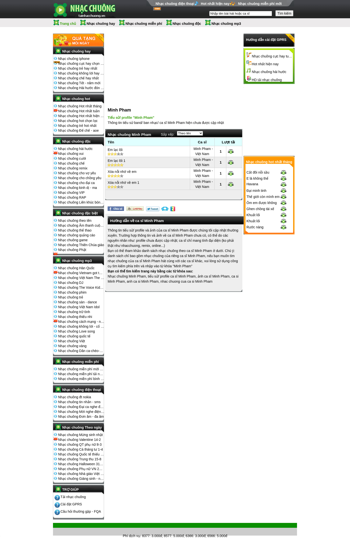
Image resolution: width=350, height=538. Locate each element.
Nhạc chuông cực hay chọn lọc (81, 63)
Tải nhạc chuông (73, 497)
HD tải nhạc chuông (267, 80)
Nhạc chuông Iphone (73, 59)
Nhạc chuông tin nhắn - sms (79, 402)
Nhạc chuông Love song (76, 331)
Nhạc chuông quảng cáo (76, 235)
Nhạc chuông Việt (71, 341)
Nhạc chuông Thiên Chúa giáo (81, 245)
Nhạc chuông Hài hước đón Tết (81, 88)
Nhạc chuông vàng (72, 346)
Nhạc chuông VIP (71, 193)
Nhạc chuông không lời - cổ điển (81, 326)
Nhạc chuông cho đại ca (76, 183)
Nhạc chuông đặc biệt (80, 213)
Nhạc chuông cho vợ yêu (77, 173)
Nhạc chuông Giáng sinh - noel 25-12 (81, 479)
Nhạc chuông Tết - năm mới (79, 83)
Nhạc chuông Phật (72, 250)
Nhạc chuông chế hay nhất (78, 78)
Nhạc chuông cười (72, 158)
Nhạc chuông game (73, 240)
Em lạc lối (115, 145)
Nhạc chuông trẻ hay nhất (77, 68)
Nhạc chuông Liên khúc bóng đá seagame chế (81, 202)
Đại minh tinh (256, 271)
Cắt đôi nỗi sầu (257, 252)
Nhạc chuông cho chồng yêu (79, 178)
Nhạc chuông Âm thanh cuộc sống (81, 225)
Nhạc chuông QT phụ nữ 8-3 (80, 444)
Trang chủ (68, 24)
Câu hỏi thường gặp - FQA (81, 511)
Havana (252, 264)
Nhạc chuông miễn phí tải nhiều (81, 374)
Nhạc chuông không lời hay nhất (81, 73)
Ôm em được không (261, 283)
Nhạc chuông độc (187, 24)
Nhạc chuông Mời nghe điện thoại (81, 412)
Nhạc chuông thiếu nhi (75, 317)
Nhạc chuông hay (101, 24)
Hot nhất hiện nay (215, 4)
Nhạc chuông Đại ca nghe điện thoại (81, 407)
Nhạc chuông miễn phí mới (260, 4)
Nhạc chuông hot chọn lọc (78, 121)
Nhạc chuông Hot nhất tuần (79, 111)
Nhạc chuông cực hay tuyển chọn (272, 56)
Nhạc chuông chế (71, 163)
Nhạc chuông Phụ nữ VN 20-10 (81, 469)
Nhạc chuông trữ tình (74, 312)
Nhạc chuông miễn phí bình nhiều (81, 379)
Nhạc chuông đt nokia (74, 397)
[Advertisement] (141, 65)
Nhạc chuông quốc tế (74, 336)
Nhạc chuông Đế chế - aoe (78, 130)
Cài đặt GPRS (71, 504)
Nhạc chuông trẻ (70, 297)
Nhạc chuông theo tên (74, 221)
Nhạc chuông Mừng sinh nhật (80, 435)
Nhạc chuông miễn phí (143, 24)
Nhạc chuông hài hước (75, 149)
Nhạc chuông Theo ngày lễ (82, 429)
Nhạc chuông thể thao (74, 230)
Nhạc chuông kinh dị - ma (77, 188)
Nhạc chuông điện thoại (175, 4)
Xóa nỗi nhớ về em (122, 166)
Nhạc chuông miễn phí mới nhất (81, 369)
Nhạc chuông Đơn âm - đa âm (81, 416)
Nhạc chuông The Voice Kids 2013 (81, 287)
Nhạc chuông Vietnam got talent (81, 273)
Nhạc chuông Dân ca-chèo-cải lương (81, 351)
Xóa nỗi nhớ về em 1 (123, 177)
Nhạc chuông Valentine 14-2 (79, 440)
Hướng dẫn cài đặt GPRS (266, 40)
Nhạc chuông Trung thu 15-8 (79, 459)
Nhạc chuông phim (72, 292)
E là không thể (257, 258)
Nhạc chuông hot (76, 99)
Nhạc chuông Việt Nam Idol (79, 307)
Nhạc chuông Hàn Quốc (76, 268)
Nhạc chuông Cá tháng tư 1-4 (80, 449)
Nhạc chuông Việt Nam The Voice (81, 278)
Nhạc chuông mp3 (226, 24)
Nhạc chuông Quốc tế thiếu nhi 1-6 (81, 454)
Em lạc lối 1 (116, 156)
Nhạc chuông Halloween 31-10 (81, 464)
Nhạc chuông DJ (70, 283)
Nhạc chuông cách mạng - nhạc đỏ (81, 322)
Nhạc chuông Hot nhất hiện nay (81, 116)
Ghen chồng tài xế (260, 289)
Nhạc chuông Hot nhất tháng (80, 106)
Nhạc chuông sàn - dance (77, 302)
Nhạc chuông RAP (72, 197)
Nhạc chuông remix (73, 168)
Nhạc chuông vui (71, 154)
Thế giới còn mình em (263, 277)
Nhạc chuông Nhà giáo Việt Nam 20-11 (81, 474)
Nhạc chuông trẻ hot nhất (77, 126)
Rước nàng (254, 307)
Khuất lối (253, 295)
